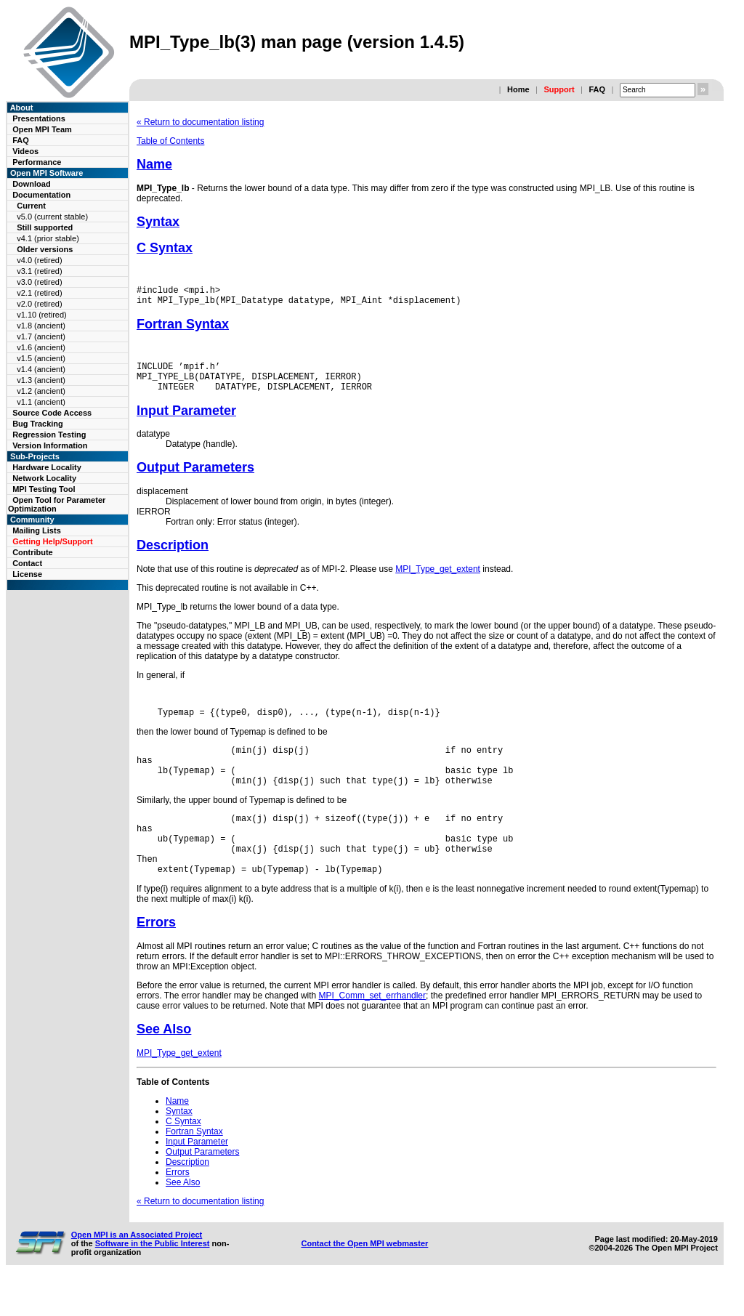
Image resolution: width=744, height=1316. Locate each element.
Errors (156, 957)
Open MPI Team (42, 129)
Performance (36, 162)
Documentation (41, 194)
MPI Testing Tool (43, 489)
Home (518, 89)
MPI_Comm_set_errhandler (372, 1030)
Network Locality (44, 478)
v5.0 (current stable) (52, 216)
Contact (27, 563)
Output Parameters (195, 478)
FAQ (597, 89)
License (27, 574)
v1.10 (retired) (41, 314)
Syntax (158, 221)
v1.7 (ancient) (41, 336)
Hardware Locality (46, 467)
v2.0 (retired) (39, 303)
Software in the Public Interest (152, 1278)
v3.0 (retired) (39, 282)
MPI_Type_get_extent (437, 580)
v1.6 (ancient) (41, 347)
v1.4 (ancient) (41, 369)
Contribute (32, 552)
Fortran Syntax (183, 328)
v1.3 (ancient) (41, 380)
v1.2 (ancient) (41, 391)
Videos (25, 151)
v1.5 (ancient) (41, 358)
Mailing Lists (36, 530)
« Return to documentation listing (200, 122)
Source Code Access (52, 412)
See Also (164, 1064)
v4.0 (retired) (39, 260)
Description (173, 556)
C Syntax (165, 248)
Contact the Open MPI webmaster (364, 1278)
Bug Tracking (37, 423)
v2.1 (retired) (39, 292)
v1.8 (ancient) (41, 325)
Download (31, 183)
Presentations (38, 118)
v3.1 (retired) (39, 271)
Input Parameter (186, 421)
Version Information (49, 445)
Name (154, 164)
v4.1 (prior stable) (48, 238)
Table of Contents (170, 141)
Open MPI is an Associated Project (137, 1269)
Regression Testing (49, 434)
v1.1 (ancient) (41, 401)
